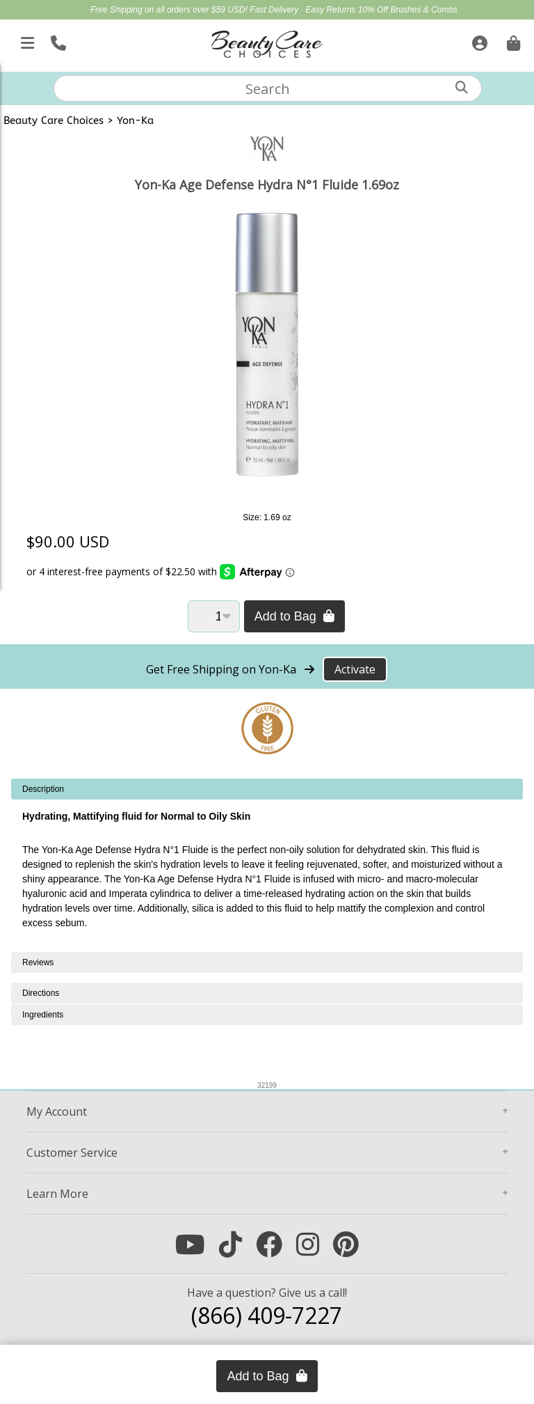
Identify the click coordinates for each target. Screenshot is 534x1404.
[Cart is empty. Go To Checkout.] (511, 40)
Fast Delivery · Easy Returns (303, 10)
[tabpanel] (267, 865)
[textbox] (268, 88)
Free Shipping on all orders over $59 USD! (170, 10)
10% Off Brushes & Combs (408, 10)
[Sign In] (478, 40)
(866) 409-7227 (266, 1315)
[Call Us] (56, 40)
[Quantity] (214, 616)
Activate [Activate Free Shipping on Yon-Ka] (354, 669)
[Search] (462, 87)
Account (56, 1111)
